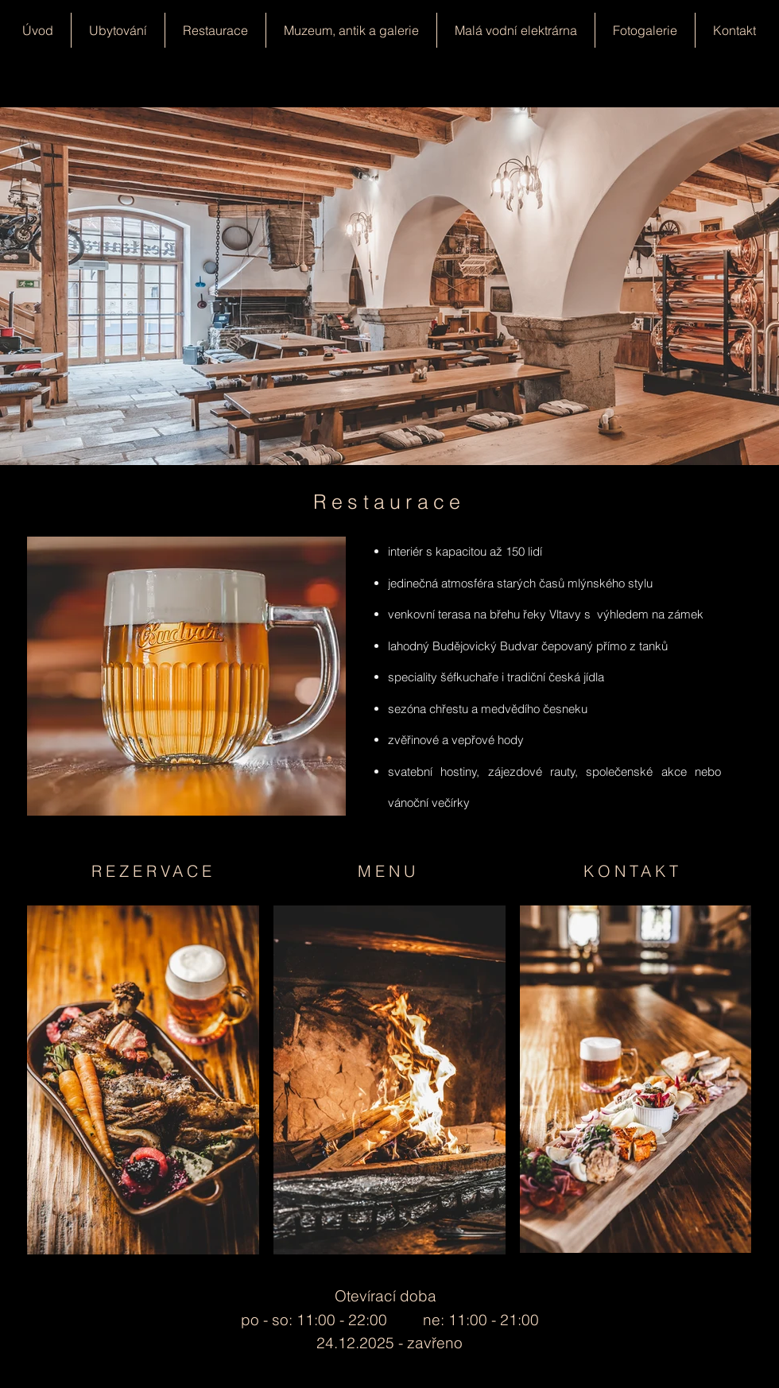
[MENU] (389, 870)
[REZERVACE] (154, 870)
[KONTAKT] (634, 870)
